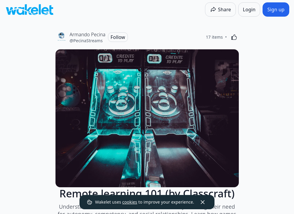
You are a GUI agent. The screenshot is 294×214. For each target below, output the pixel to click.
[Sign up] (276, 9)
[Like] (234, 37)
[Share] (220, 9)
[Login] (249, 9)
